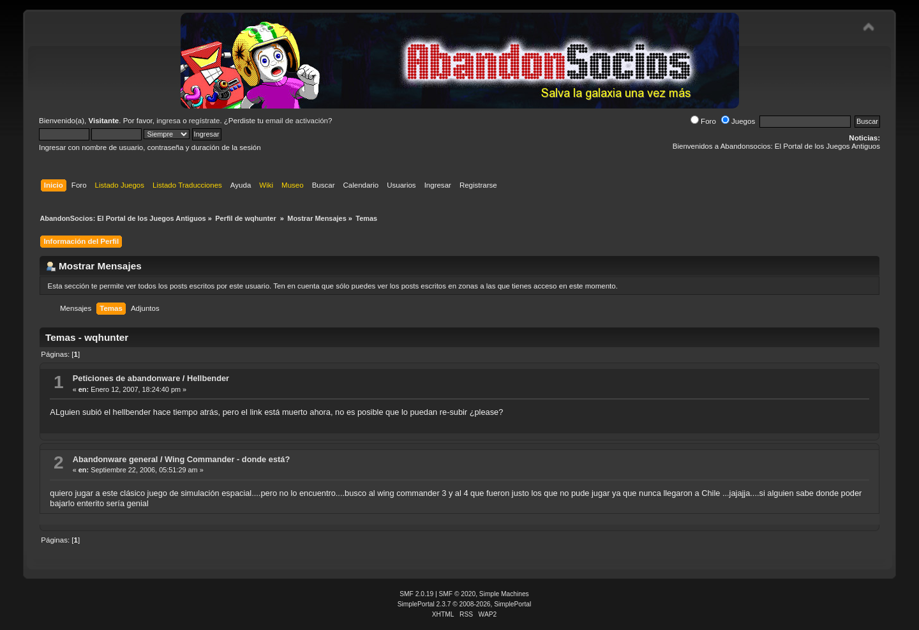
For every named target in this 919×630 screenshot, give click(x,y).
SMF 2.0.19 (416, 593)
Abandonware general (115, 459)
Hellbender (208, 378)
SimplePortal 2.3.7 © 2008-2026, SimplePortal (465, 604)
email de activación (296, 120)
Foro (703, 121)
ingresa (168, 120)
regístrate (204, 120)
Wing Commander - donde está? (227, 459)
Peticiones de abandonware (127, 378)
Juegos (738, 121)
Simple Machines (504, 593)
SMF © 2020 (457, 593)
